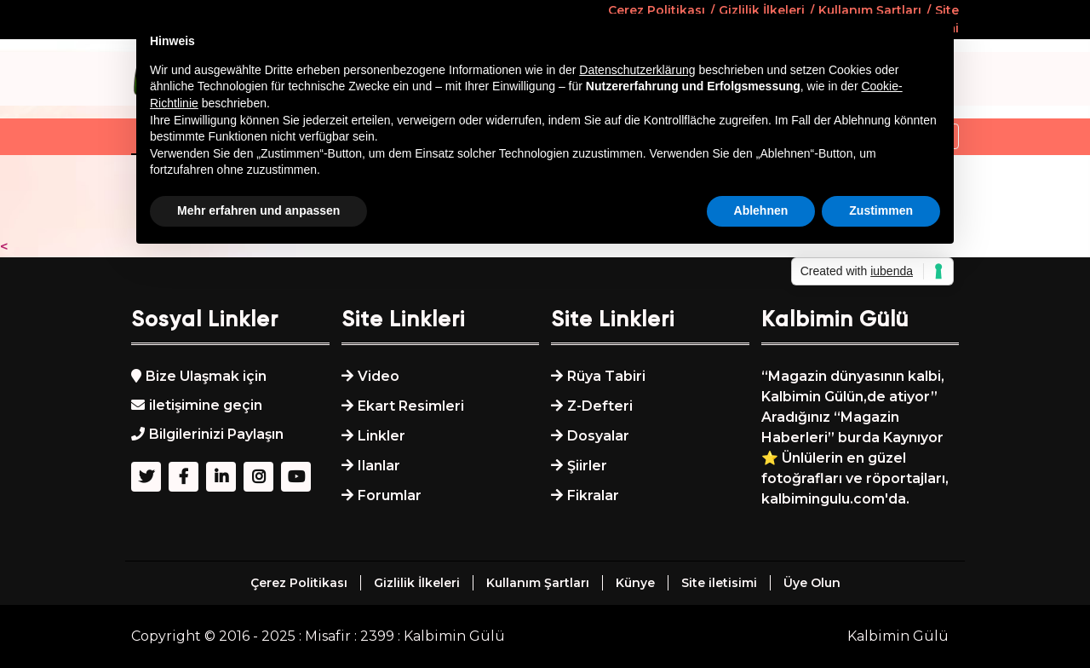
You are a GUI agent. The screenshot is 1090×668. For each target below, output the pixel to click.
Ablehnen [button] (761, 210)
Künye (635, 582)
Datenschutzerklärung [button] (637, 70)
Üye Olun (811, 582)
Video (378, 376)
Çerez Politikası (298, 582)
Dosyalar (598, 436)
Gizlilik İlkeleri (417, 582)
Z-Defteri (600, 406)
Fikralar (593, 495)
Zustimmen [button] (881, 210)
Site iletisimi (719, 582)
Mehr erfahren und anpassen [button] (258, 210)
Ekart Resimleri (411, 406)
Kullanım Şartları (537, 582)
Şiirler (587, 466)
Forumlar (390, 495)
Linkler (381, 436)
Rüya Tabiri (606, 376)
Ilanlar (379, 466)
